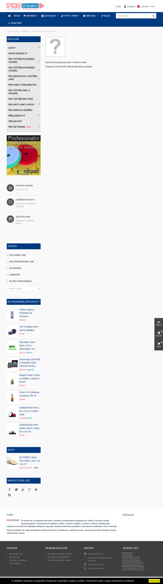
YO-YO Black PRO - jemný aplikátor (29, 328)
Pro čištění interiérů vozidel (21, 60)
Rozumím (154, 581)
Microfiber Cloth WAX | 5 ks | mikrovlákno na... (27, 345)
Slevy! (11, 47)
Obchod (89, 16)
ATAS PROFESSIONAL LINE (21, 262)
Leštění (140, 568)
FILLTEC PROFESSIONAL (20, 281)
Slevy (11, 450)
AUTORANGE (15, 268)
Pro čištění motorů (20, 98)
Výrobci (12, 246)
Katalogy (48, 16)
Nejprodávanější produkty (23, 302)
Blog (105, 16)
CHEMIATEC (14, 275)
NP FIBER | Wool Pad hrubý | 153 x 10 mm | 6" (29, 460)
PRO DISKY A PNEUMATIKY (22, 84)
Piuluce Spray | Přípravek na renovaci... (26, 313)
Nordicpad (128, 563)
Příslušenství (16, 115)
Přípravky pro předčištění (58, 557)
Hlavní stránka (13, 31)
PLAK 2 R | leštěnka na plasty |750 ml (29, 394)
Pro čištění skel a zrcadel (19, 92)
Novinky (29, 16)
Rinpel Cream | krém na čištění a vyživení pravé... (29, 378)
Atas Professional (131, 559)
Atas (33, 31)
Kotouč (138, 563)
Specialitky (15, 121)
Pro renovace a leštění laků (22, 78)
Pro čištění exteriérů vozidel (21, 69)
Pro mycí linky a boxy (21, 104)
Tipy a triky (69, 16)
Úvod (17, 15)
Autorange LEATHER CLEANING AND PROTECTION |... (29, 362)
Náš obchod (14, 557)
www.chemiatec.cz (96, 564)
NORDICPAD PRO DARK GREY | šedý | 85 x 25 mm (29, 428)
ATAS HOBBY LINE (17, 255)
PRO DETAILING (20, 126)
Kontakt (15, 23)
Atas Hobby (129, 568)
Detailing (127, 554)
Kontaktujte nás (15, 554)
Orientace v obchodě (18, 560)
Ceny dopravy (15, 563)
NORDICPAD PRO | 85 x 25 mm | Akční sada (29, 411)
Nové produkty (17, 53)
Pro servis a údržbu (20, 110)
